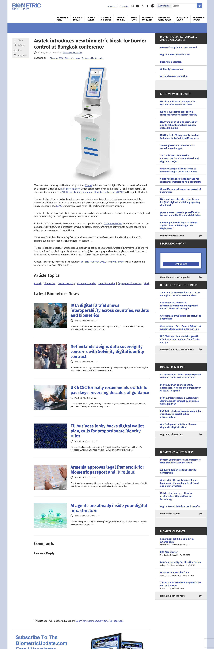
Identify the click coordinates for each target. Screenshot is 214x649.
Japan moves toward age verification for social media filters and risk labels (180, 214)
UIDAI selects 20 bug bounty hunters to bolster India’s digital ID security (179, 137)
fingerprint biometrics (130, 283)
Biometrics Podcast (198, 18)
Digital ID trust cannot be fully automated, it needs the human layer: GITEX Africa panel (180, 387)
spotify (152, 5)
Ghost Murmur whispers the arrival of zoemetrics (180, 190)
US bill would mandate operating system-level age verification (178, 103)
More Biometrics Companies (175, 277)
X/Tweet (21, 45)
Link (19, 50)
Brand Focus (134, 18)
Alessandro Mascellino (72, 52)
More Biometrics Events (173, 595)
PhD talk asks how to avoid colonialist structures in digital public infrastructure (181, 414)
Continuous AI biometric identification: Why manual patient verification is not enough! (179, 305)
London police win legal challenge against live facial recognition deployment (178, 225)
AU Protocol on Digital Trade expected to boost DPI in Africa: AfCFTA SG (181, 376)
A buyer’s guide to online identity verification (178, 471)
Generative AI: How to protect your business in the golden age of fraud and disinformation (179, 483)
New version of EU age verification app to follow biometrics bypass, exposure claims (178, 125)
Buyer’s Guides (91, 18)
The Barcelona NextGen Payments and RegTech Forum (181, 585)
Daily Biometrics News (172, 235)
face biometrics (106, 283)
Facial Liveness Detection (174, 76)
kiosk (147, 283)
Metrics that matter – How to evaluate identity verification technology (176, 496)
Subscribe (124, 6)
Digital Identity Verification (175, 54)
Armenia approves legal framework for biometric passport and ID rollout (107, 470)
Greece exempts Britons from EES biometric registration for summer (179, 170)
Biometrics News (62, 18)
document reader (86, 283)
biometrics (49, 283)
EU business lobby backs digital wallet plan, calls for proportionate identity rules (107, 431)
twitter (142, 5)
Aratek (37, 283)
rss (132, 5)
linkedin (137, 5)
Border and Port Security (93, 58)
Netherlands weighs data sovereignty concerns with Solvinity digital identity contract (107, 351)
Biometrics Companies (147, 18)
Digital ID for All (77, 18)
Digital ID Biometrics (171, 434)
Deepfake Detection (171, 61)
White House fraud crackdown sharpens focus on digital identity (178, 113)
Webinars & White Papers (165, 18)
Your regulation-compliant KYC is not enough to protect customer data (180, 294)
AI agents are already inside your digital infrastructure (109, 508)
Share (20, 40)
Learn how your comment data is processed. (99, 620)
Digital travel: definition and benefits (180, 506)
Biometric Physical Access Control (178, 47)
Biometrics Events (182, 18)
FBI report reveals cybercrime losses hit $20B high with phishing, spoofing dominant (180, 202)
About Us (112, 6)
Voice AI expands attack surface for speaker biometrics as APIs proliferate (180, 180)
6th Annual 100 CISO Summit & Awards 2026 (181, 542)
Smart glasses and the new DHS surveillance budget (177, 147)
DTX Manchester (181, 554)
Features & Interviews (105, 18)
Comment (22, 55)
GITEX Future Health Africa (181, 574)
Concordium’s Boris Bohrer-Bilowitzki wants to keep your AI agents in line (180, 327)
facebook (147, 5)
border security (66, 283)
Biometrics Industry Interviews (177, 349)
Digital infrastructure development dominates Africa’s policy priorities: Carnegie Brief (179, 400)
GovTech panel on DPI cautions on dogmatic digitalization (178, 426)
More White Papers (170, 513)
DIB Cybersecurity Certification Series (181, 564)
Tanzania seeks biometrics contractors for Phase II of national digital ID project (179, 158)
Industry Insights (121, 18)
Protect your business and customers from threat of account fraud (180, 461)
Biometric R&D (56, 58)
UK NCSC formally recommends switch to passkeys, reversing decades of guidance (110, 390)
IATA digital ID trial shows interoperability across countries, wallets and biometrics (110, 310)
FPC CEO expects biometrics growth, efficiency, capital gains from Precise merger (180, 339)
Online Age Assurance (171, 69)
